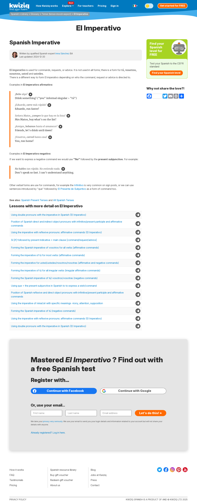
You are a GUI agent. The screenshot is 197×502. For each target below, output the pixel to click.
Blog (93, 469)
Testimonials (16, 480)
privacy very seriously (52, 421)
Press (94, 480)
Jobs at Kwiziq (98, 475)
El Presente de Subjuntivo (72, 188)
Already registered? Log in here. (48, 432)
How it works (16, 469)
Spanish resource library (63, 469)
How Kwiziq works (47, 5)
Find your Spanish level (166, 72)
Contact (95, 485)
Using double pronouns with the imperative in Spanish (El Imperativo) (48, 214)
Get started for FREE (172, 5)
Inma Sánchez (62, 53)
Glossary (35, 14)
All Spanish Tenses (63, 200)
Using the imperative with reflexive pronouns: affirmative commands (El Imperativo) (56, 232)
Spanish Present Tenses (34, 200)
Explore (68, 5)
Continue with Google (126, 391)
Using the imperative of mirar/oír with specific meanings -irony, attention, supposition (57, 303)
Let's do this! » (150, 413)
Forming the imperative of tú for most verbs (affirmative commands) (48, 255)
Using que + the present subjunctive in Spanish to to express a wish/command (54, 285)
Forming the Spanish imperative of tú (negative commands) (43, 310)
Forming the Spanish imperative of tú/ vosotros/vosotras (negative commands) (54, 278)
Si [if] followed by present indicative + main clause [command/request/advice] (54, 239)
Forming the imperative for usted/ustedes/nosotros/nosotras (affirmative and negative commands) (65, 262)
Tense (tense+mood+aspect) (56, 14)
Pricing (102, 5)
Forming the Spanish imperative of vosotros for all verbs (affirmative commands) (55, 247)
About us (55, 485)
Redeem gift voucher (61, 480)
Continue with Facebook (58, 391)
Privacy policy (17, 499)
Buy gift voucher (59, 475)
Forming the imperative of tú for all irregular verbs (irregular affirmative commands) (55, 270)
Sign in (115, 5)
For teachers (85, 5)
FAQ (11, 475)
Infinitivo (79, 185)
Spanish (15, 14)
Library (24, 14)
